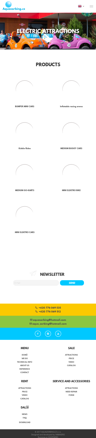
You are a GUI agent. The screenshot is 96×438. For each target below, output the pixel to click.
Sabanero (60, 434)
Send (72, 283)
